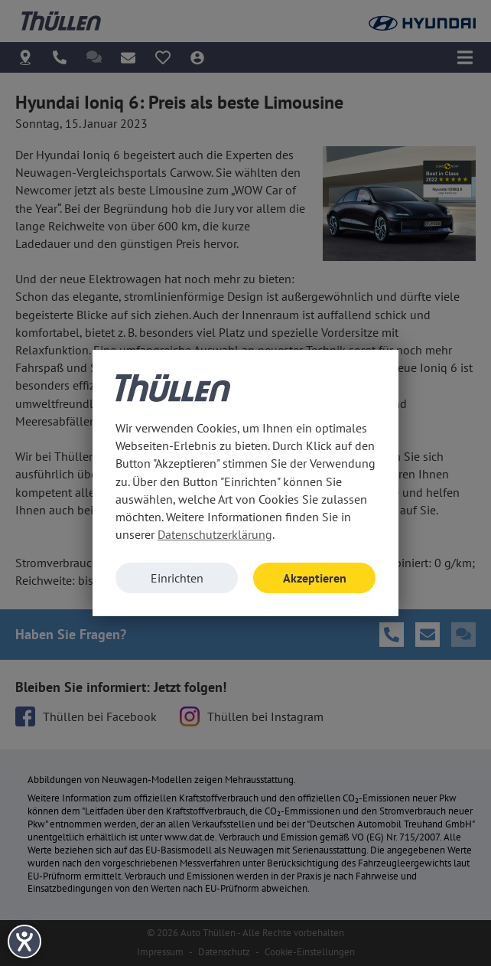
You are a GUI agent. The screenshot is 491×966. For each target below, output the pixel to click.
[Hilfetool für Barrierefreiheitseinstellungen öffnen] (24, 941)
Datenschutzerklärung (215, 534)
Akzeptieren (314, 578)
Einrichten (177, 578)
